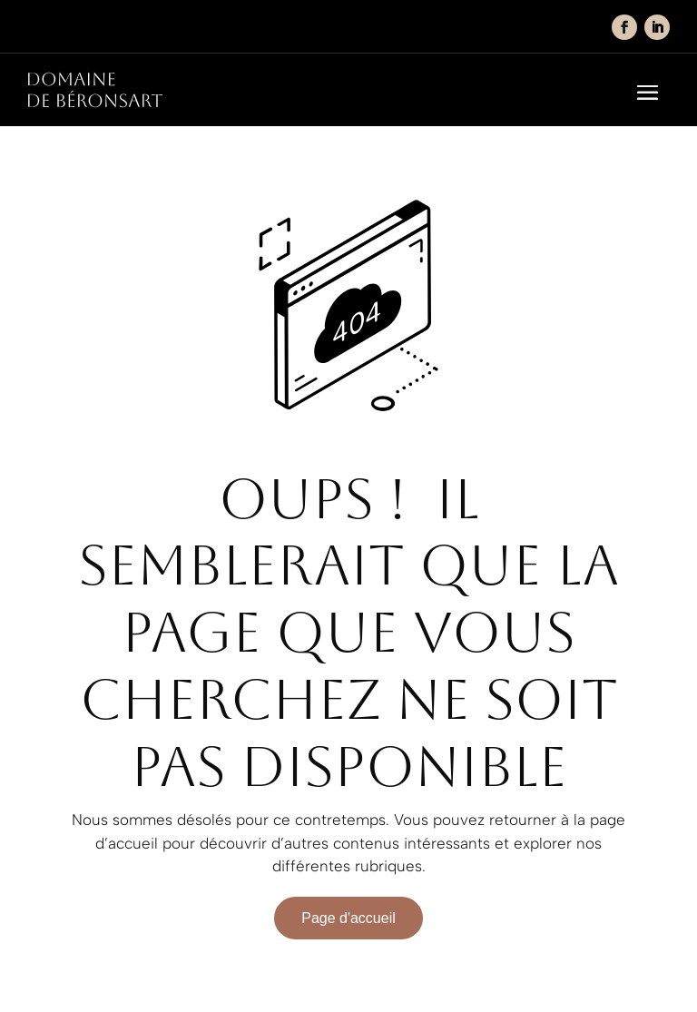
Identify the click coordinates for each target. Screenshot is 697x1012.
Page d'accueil (348, 918)
